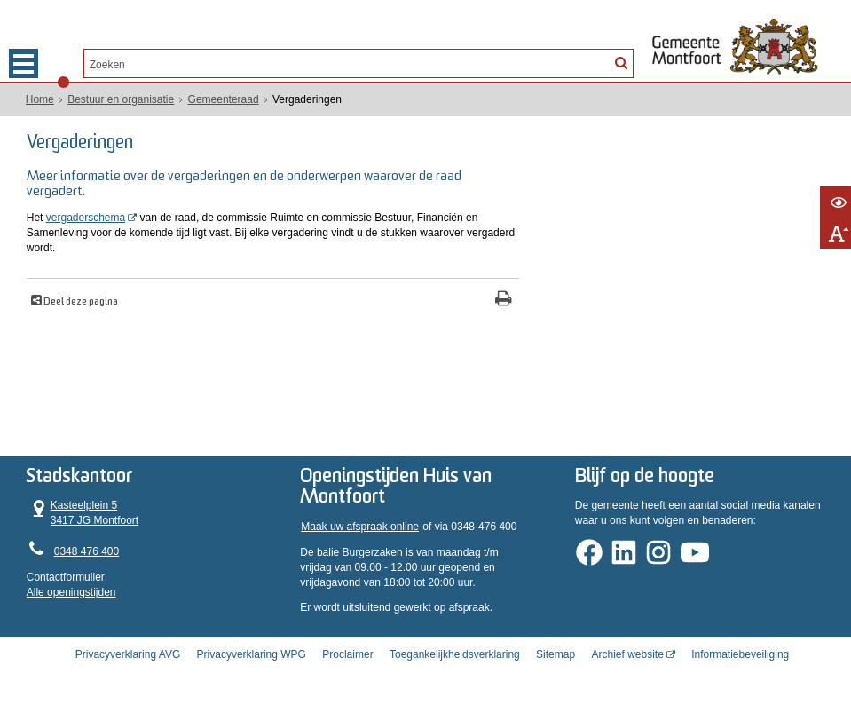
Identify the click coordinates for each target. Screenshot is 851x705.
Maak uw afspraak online (360, 526)
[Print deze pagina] (503, 300)
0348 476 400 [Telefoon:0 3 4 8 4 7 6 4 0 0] (86, 551)
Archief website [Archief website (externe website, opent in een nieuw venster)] (627, 654)
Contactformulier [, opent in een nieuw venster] (66, 577)
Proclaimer (347, 654)
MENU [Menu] (23, 63)
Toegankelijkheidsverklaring (455, 654)
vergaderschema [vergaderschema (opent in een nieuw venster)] (85, 217)
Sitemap (555, 654)
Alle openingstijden (71, 592)
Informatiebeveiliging (740, 654)
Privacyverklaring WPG (251, 654)
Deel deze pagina (80, 302)
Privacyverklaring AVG (127, 654)
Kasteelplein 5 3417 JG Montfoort (82, 512)
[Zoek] (621, 62)
